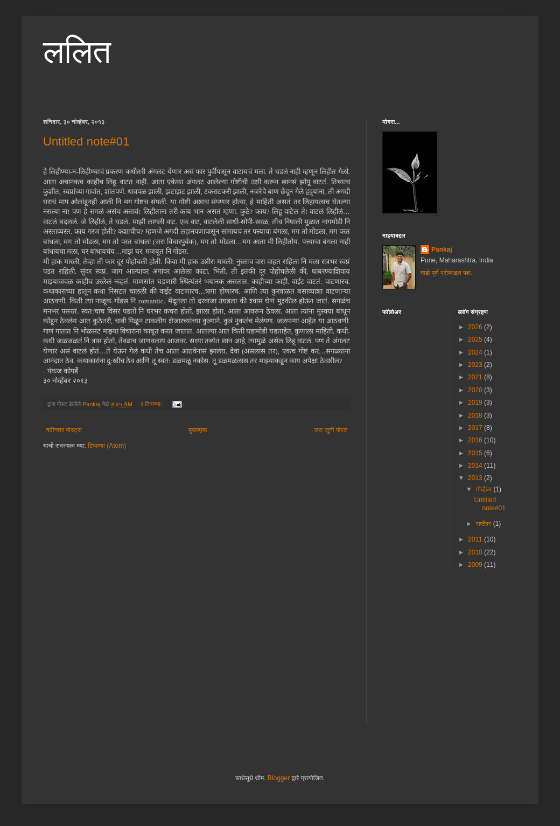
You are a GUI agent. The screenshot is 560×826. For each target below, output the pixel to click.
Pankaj (441, 249)
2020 (476, 390)
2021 (476, 377)
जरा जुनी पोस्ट (330, 430)
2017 (476, 428)
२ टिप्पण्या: (152, 404)
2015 (476, 453)
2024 (476, 352)
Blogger (279, 778)
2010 (476, 552)
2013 (476, 478)
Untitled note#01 (86, 141)
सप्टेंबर (484, 523)
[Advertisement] (463, 655)
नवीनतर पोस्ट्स (64, 430)
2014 (476, 465)
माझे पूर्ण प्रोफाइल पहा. (447, 272)
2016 (476, 440)
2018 (476, 415)
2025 (476, 339)
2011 (476, 539)
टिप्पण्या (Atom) (107, 445)
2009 (476, 564)
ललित (77, 52)
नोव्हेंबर (484, 489)
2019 (476, 402)
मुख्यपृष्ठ (197, 430)
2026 (476, 327)
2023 (476, 365)
